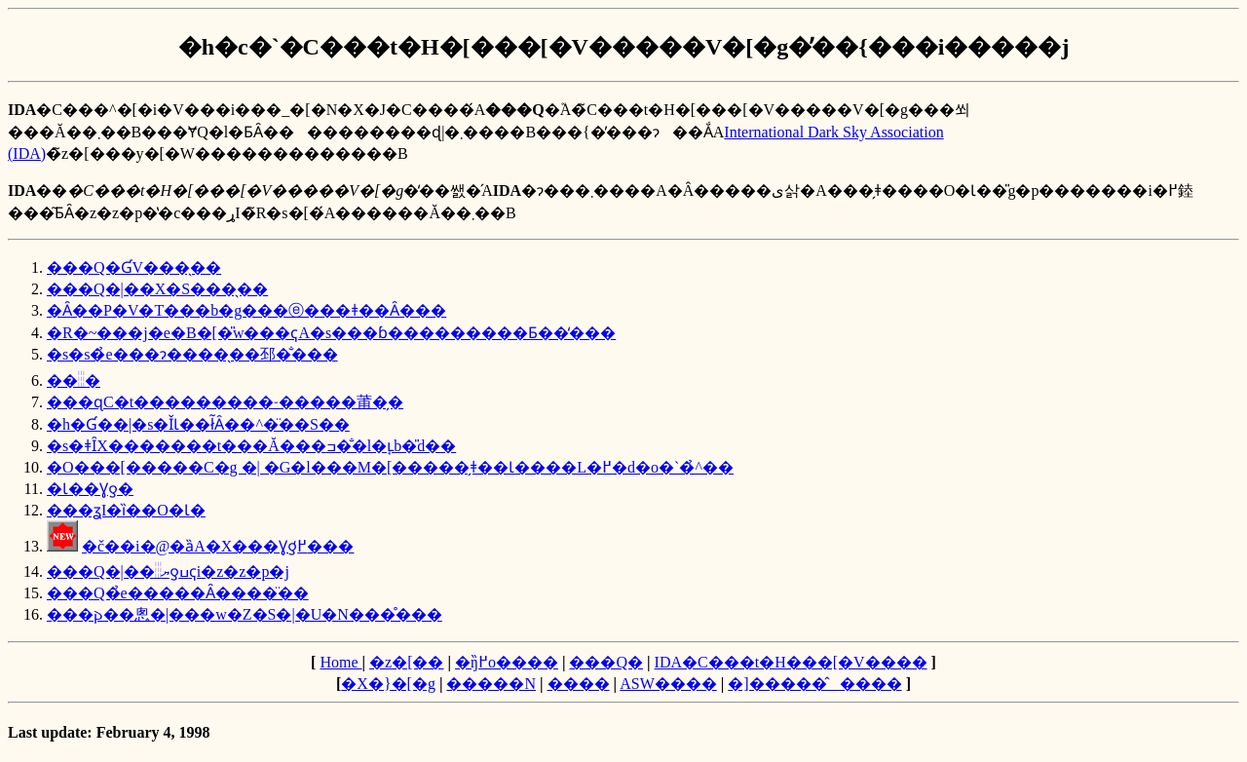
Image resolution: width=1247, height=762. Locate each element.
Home (340, 662)
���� (579, 683)
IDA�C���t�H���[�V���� (791, 662)
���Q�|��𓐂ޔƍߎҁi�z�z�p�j (168, 571)
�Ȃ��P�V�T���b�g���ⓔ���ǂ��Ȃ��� (246, 310)
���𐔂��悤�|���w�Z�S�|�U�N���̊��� (244, 614)
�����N (491, 683)
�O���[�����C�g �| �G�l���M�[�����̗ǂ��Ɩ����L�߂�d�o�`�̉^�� (390, 467)
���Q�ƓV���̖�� (134, 267)
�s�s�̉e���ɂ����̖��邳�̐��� (192, 354)
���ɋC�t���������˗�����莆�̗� (225, 402)
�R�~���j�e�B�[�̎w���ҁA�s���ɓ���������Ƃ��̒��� (331, 332)
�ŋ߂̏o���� (506, 662)
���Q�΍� (606, 662)
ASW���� (668, 683)
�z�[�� (406, 662)
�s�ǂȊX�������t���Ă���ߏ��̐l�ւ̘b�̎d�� (251, 446)
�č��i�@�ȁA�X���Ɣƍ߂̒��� (218, 546)
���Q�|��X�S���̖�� (157, 289)
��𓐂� (73, 380)
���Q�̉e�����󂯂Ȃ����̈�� (178, 593)
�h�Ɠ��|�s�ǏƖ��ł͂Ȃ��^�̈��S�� (198, 424)
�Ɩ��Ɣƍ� (90, 488)
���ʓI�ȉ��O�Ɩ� (126, 510)
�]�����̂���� (814, 683)
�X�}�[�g (388, 683)
